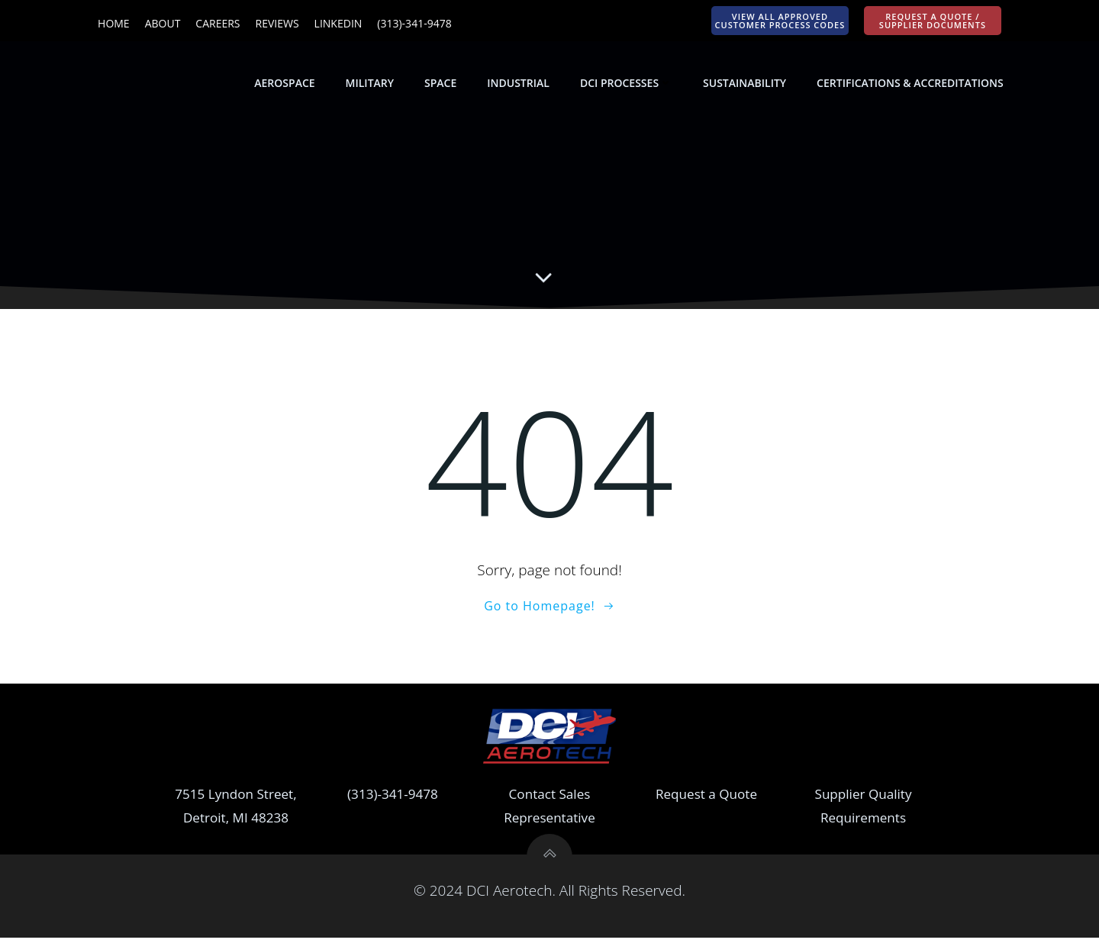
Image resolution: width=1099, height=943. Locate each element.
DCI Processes (627, 83)
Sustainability (745, 83)
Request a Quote (706, 799)
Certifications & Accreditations (911, 83)
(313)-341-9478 (392, 799)
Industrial (519, 83)
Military (370, 83)
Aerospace (286, 83)
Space (441, 83)
